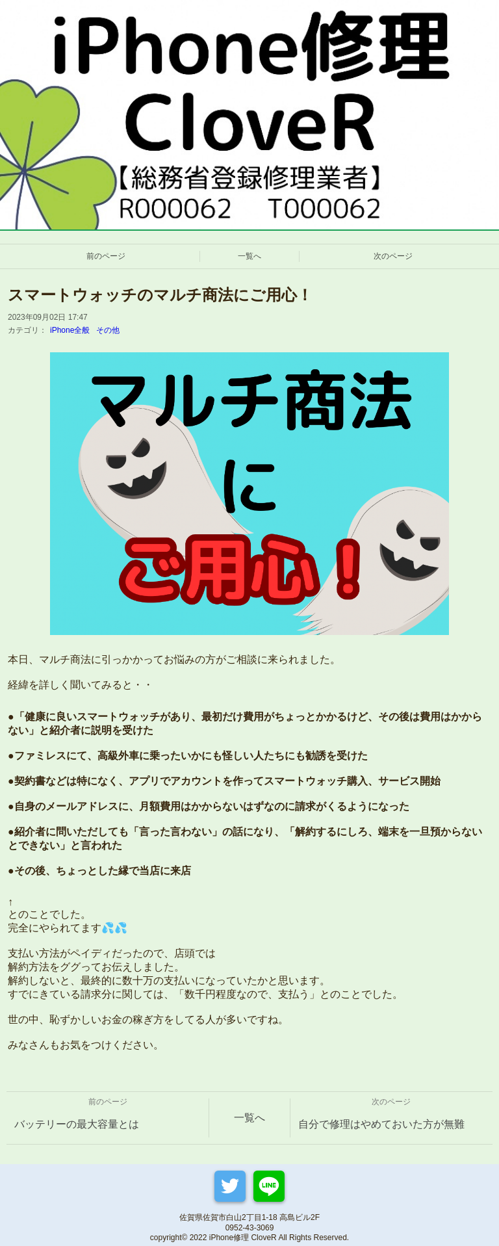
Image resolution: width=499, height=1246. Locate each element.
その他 (108, 330)
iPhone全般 (70, 330)
